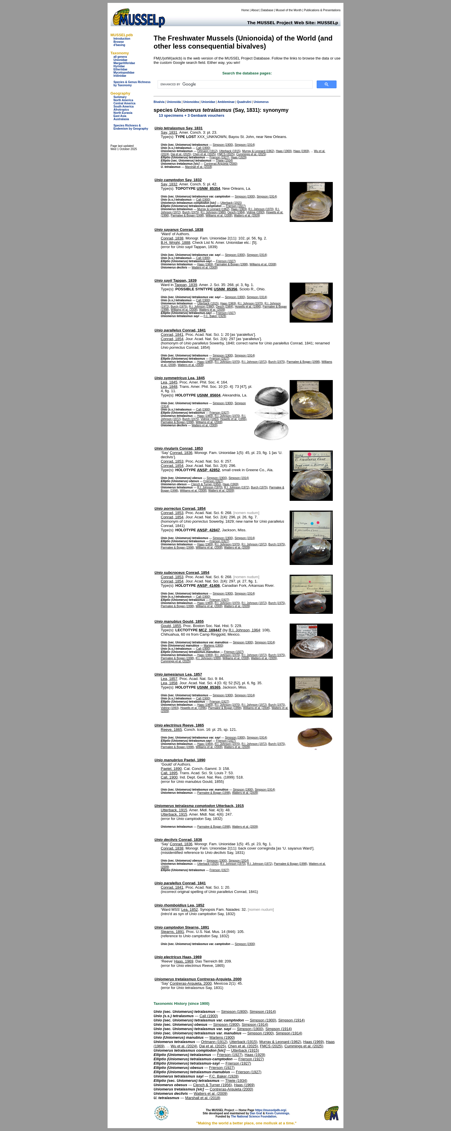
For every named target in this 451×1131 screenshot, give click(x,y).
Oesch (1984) (236, 212)
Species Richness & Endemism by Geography (130, 127)
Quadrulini (244, 101)
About (255, 10)
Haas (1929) (238, 157)
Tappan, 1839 (175, 280)
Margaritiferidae (124, 63)
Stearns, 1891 (181, 927)
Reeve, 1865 (179, 725)
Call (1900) (203, 147)
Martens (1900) (213, 645)
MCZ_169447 (210, 630)
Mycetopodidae (123, 72)
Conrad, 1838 (178, 229)
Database (267, 10)
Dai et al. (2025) (181, 154)
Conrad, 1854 (172, 339)
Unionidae (120, 60)
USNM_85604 (209, 395)
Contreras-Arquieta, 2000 (198, 979)
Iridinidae (119, 75)
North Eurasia (122, 112)
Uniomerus (261, 101)
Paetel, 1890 (179, 760)
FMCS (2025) (226, 154)
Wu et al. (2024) (184, 1046)
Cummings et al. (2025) (251, 154)
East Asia (119, 116)
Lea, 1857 (178, 674)
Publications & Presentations (322, 10)
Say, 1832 (178, 180)
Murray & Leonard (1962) (258, 151)
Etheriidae (120, 69)
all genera (120, 56)
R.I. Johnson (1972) (254, 361)
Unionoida (174, 101)
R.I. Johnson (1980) (213, 212)
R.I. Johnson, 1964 (244, 630)
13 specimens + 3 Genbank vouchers (191, 115)
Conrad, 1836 (181, 453)
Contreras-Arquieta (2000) (220, 163)
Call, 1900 (169, 777)
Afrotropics (121, 109)
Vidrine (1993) (255, 212)
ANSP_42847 (208, 530)
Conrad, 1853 (178, 448)
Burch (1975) (190, 212)
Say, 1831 (178, 128)
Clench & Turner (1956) (206, 484)
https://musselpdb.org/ (270, 1110)
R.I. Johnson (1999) (208, 658)
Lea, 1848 (169, 386)
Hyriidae (119, 66)
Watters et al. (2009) (247, 215)
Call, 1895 (169, 773)
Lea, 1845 (179, 378)
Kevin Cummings (277, 1113)
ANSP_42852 (208, 470)
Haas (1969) (284, 151)
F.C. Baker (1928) (215, 316)
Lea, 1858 (169, 683)
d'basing (119, 45)
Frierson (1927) (219, 157)
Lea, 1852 (179, 905)
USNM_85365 (209, 687)
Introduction (121, 38)
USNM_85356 (225, 289)
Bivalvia (159, 101)
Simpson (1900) (223, 144)
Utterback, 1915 (199, 806)
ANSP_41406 (208, 585)
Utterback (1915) (229, 151)
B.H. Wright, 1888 (175, 242)
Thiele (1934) (224, 160)
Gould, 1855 (179, 621)
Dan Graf (256, 1113)
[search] (234, 84)
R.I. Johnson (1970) (261, 209)
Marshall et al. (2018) (198, 166)
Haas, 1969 (178, 957)
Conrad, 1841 (180, 330)
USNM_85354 (208, 188)
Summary (120, 97)
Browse (118, 41)
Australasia (121, 119)
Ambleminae (225, 101)
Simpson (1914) (245, 144)
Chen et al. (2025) (204, 154)
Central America (124, 103)
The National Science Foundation (253, 1116)
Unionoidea (191, 101)
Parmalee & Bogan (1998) (187, 215)
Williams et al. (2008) (219, 215)
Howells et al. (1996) (248, 306)
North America (123, 100)
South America (123, 106)
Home (245, 10)
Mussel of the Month (289, 10)
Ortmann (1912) (207, 151)
